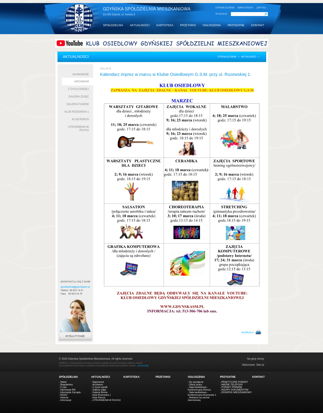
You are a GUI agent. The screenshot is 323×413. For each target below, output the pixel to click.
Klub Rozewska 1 (76, 111)
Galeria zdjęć (79, 96)
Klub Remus (80, 119)
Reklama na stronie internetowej (199, 398)
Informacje (65, 400)
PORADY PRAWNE (231, 387)
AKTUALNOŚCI (140, 25)
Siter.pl (260, 364)
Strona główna (226, 57)
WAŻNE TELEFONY (232, 384)
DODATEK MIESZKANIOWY (236, 392)
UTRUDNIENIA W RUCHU (107, 400)
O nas (63, 387)
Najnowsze (81, 74)
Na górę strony (255, 358)
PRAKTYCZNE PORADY (234, 382)
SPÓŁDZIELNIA (113, 25)
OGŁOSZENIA (212, 25)
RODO (63, 395)
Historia (64, 397)
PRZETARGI (188, 25)
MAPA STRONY (245, 7)
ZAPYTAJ (261, 7)
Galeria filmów (78, 104)
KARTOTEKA (164, 25)
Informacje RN (67, 389)
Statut (63, 382)
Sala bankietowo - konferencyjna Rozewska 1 (202, 393)
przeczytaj (143, 365)
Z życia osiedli (78, 89)
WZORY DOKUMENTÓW (234, 389)
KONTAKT (257, 25)
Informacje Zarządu (70, 392)
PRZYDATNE (236, 25)
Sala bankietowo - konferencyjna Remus (199, 388)
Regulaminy (66, 384)
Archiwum (81, 81)
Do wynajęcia (196, 382)
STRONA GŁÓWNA (225, 7)
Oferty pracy (195, 384)
